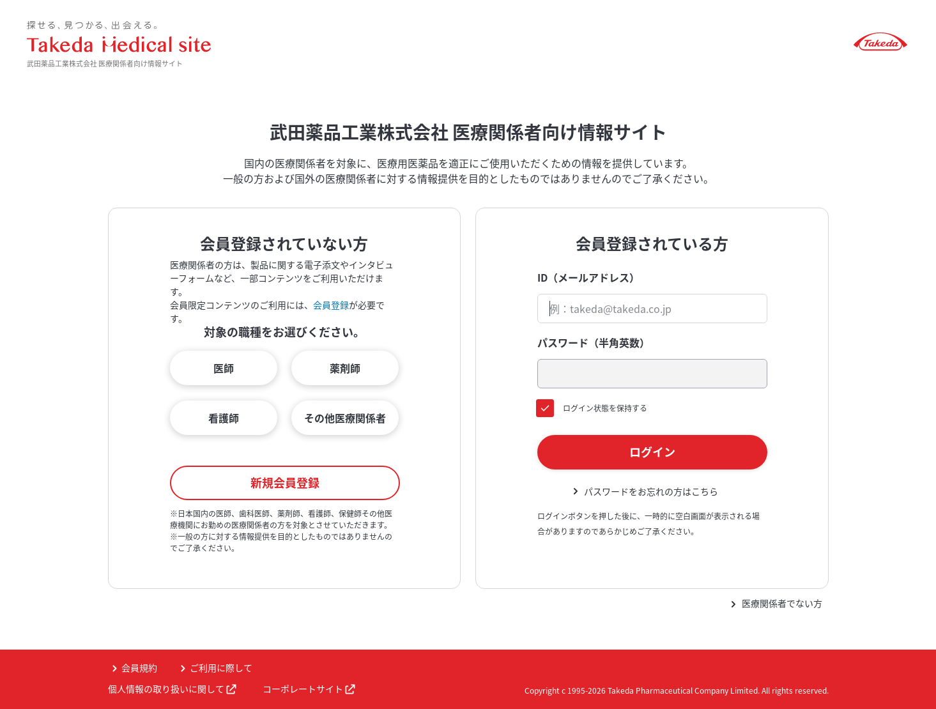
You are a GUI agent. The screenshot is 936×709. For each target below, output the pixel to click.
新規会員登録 (284, 482)
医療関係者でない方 (782, 603)
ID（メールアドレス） (588, 277)
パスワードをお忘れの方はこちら (651, 491)
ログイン (652, 452)
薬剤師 (345, 368)
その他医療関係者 (345, 417)
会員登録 (331, 304)
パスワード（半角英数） (593, 342)
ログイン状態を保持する (605, 408)
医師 (223, 368)
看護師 (223, 417)
